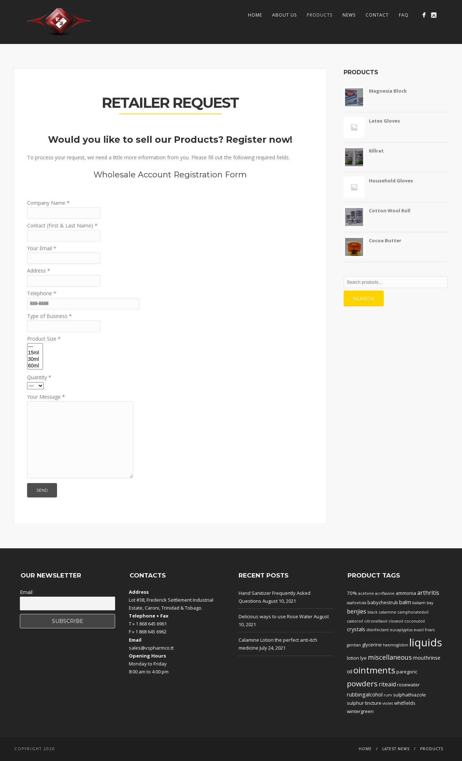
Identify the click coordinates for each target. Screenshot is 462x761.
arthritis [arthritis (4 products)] (428, 593)
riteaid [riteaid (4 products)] (387, 684)
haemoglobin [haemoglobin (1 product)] (395, 644)
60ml (35, 366)
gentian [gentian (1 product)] (354, 644)
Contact (377, 15)
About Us (284, 15)
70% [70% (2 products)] (352, 593)
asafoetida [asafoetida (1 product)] (356, 602)
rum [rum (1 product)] (388, 695)
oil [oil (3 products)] (349, 671)
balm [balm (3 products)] (405, 602)
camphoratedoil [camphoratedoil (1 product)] (412, 612)
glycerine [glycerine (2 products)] (372, 644)
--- (35, 347)
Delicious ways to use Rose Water (276, 616)
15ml (35, 353)
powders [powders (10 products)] (362, 683)
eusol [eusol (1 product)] (419, 629)
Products (319, 15)
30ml (35, 359)
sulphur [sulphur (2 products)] (355, 703)
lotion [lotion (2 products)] (353, 658)
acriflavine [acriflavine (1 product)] (385, 593)
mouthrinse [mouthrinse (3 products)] (426, 657)
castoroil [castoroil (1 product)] (355, 621)
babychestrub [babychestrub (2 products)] (382, 602)
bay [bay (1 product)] (430, 602)
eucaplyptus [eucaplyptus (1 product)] (401, 629)
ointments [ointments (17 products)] (374, 670)
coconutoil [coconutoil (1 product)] (414, 621)
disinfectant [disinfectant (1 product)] (377, 629)
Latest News (396, 748)
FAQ (404, 15)
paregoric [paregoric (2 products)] (406, 671)
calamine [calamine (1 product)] (387, 612)
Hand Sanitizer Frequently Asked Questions (274, 597)
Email (26, 592)
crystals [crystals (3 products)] (356, 629)
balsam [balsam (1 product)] (419, 602)
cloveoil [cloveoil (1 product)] (395, 621)
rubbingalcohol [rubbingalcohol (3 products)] (365, 694)
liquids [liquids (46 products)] (425, 642)
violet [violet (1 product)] (388, 703)
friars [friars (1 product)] (430, 629)
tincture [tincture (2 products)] (373, 703)
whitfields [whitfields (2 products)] (404, 703)
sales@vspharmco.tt (151, 648)
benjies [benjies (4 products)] (356, 611)
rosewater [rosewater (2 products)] (408, 684)
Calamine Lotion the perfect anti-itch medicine (278, 644)
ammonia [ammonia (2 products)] (406, 593)
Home (255, 15)
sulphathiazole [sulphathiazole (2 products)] (409, 694)
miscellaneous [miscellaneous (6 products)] (390, 657)
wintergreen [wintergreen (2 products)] (360, 711)
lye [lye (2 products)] (363, 658)
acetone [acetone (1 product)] (366, 593)
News (349, 15)
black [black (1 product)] (372, 612)
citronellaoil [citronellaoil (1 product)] (375, 621)
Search (364, 298)
